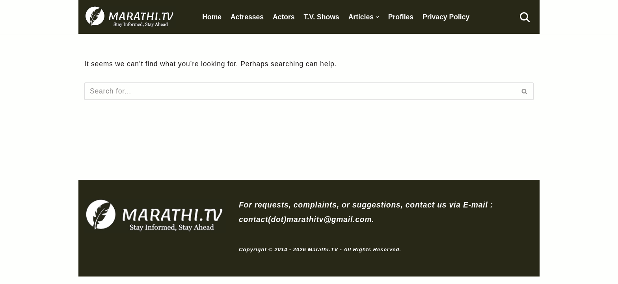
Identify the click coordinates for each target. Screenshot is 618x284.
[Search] (525, 17)
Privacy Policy (446, 17)
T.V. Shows (322, 17)
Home (212, 17)
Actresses (247, 17)
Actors (284, 17)
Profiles (401, 17)
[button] (378, 17)
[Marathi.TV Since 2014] (130, 17)
